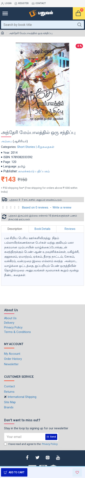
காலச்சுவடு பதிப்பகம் (34, 171)
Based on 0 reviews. (35, 207)
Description (15, 228)
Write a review (62, 207)
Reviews (70, 228)
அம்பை (6, 141)
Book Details (42, 228)
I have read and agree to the (31, 444)
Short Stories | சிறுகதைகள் (35, 147)
